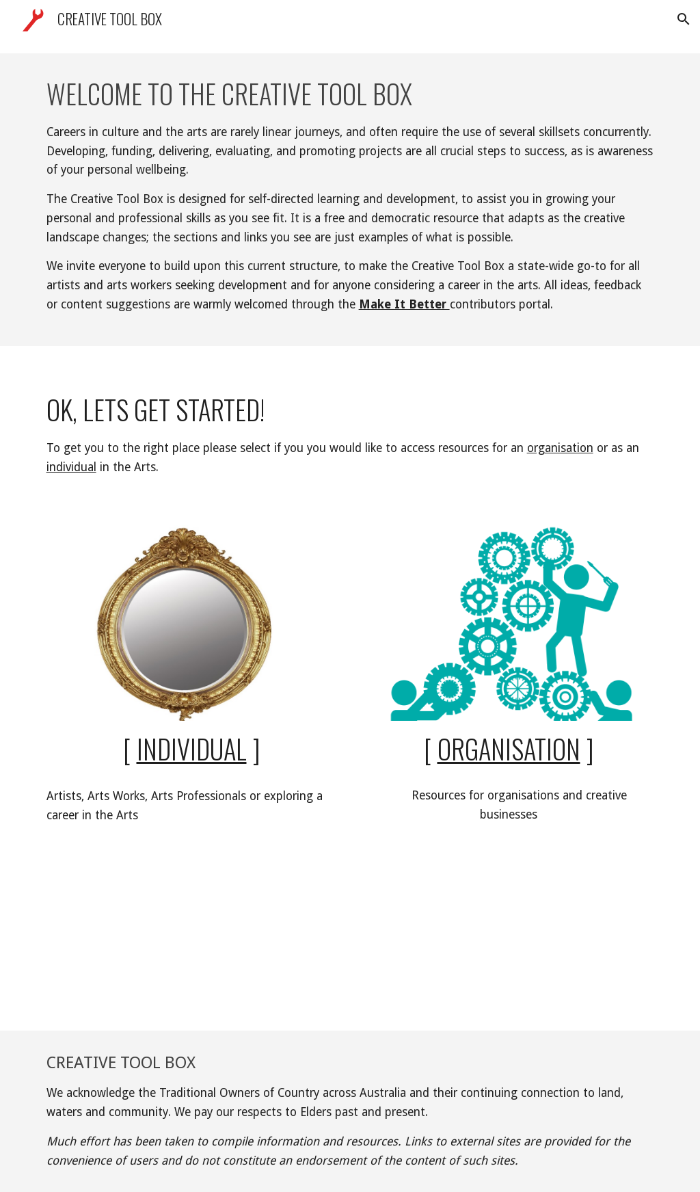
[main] (350, 200)
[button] (683, 19)
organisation (560, 448)
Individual (192, 748)
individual (71, 467)
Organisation (509, 748)
